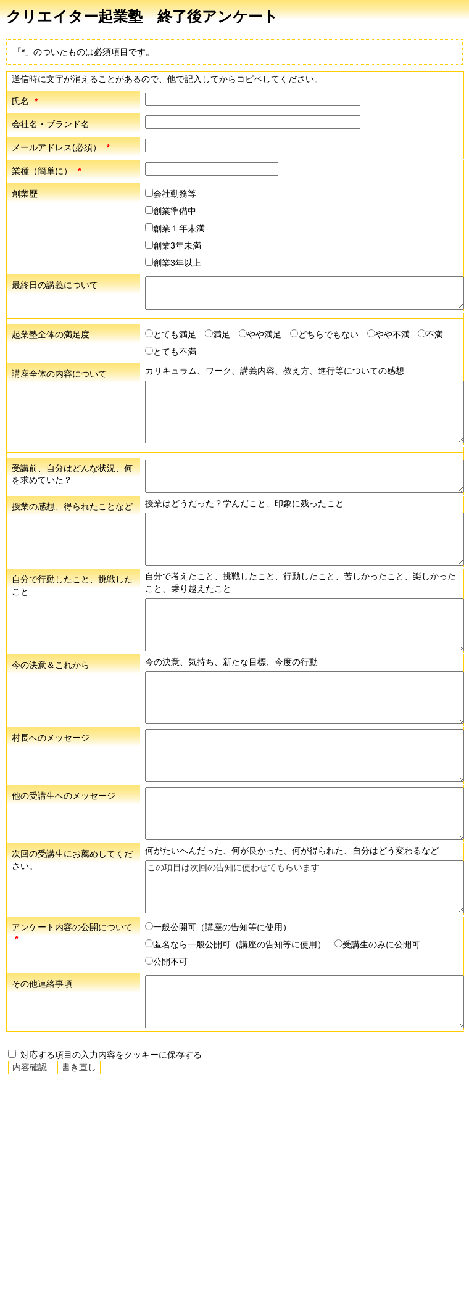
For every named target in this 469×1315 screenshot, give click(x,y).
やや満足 (260, 334)
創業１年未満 (175, 228)
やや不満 (388, 334)
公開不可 (166, 962)
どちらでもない (324, 334)
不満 (430, 334)
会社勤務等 (170, 194)
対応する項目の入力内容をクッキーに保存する (105, 1055)
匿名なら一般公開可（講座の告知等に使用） (235, 944)
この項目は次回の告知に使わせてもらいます (304, 886)
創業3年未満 (173, 245)
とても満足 (170, 334)
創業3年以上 (173, 263)
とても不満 (170, 352)
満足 (217, 334)
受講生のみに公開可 (377, 944)
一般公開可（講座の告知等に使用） (218, 927)
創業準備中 (170, 211)
